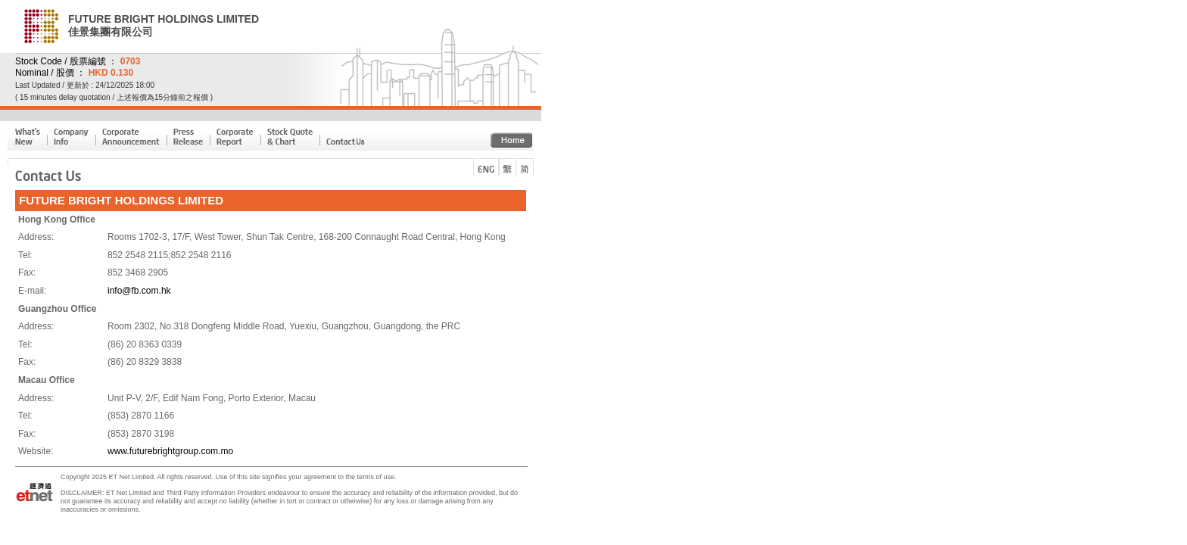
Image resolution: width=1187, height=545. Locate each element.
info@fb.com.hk (139, 290)
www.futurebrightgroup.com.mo (170, 451)
